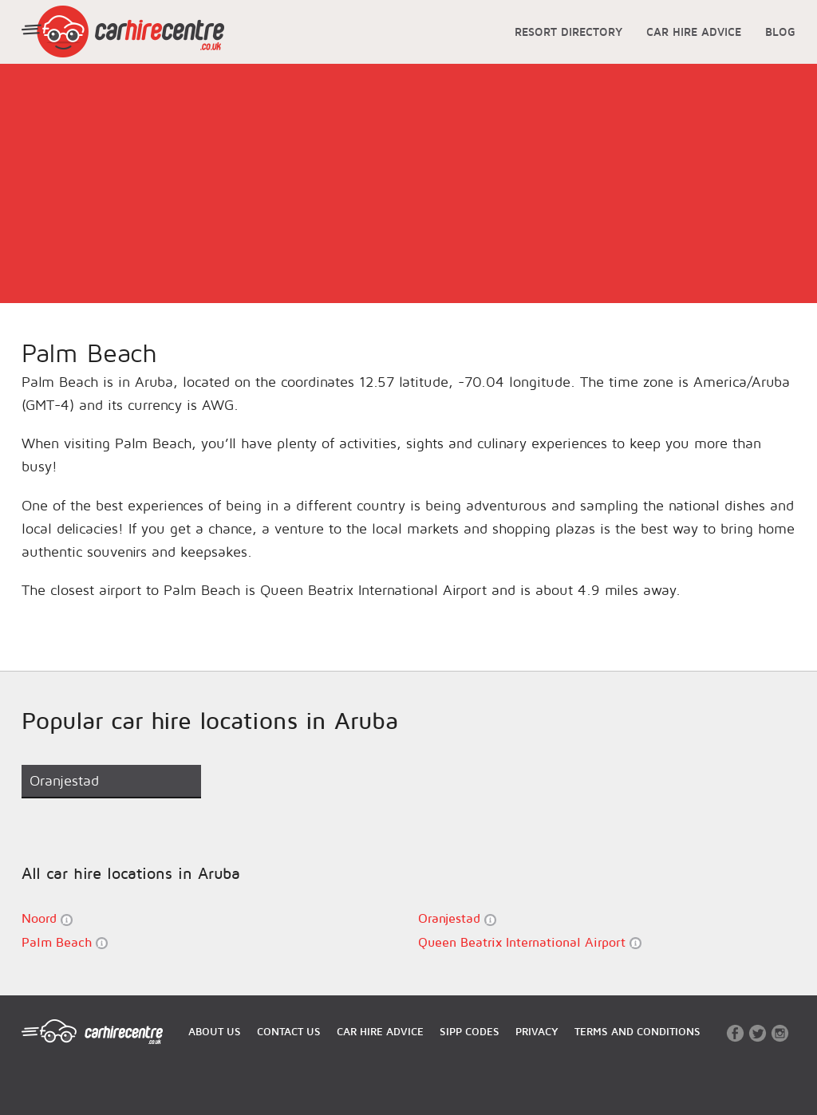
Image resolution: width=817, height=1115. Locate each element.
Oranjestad (457, 918)
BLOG (780, 31)
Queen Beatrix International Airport (529, 942)
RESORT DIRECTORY (568, 31)
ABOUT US (214, 1031)
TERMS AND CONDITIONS (637, 1031)
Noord (47, 918)
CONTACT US (289, 1031)
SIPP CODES (469, 1031)
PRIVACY (536, 1031)
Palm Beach (65, 942)
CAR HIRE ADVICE (693, 31)
